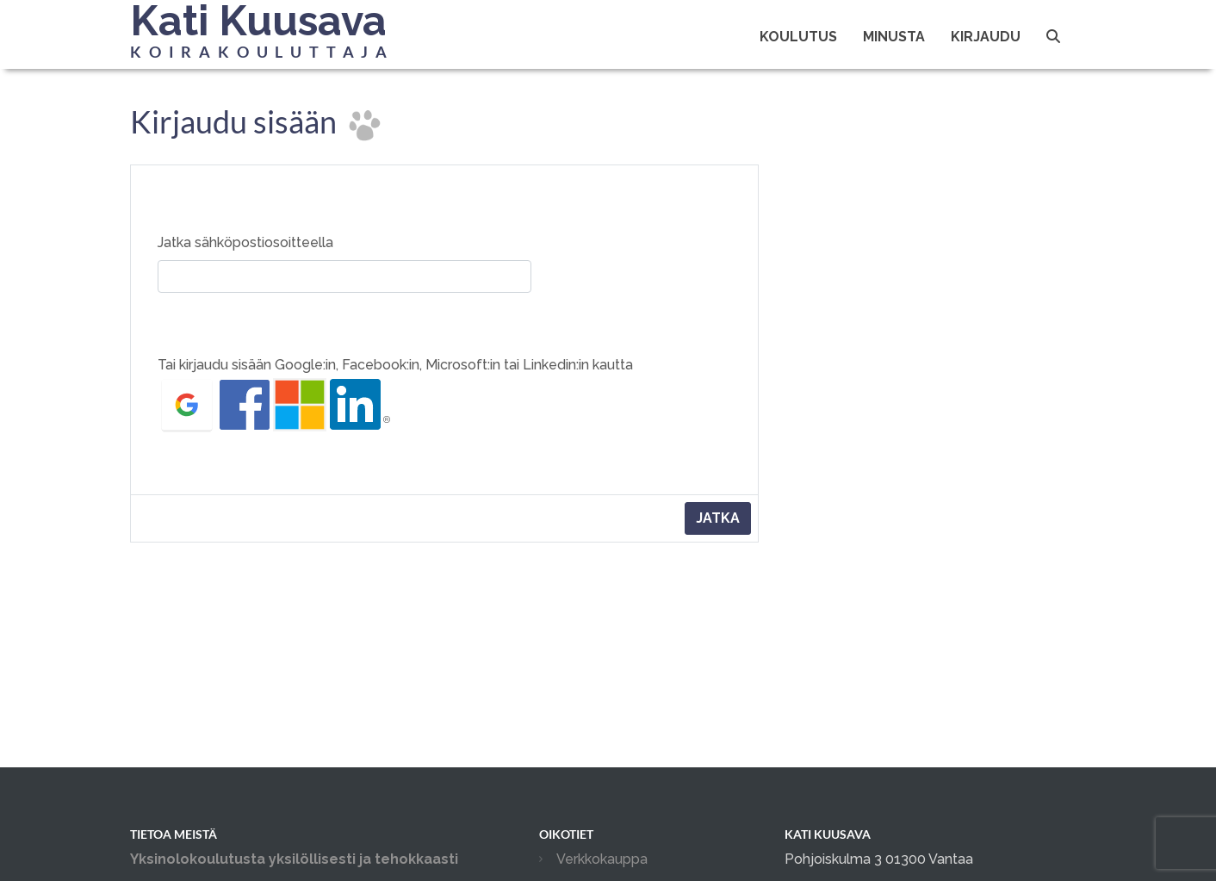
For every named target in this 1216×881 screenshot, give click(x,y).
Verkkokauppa (602, 859)
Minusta (894, 36)
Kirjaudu (986, 36)
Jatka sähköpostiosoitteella (245, 242)
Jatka (718, 518)
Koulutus (798, 36)
